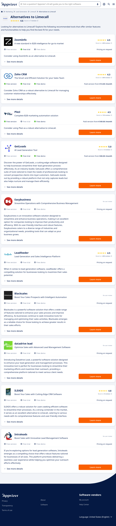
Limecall (33, 12)
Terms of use (7, 510)
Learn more (95, 60)
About (43, 500)
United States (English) (101, 516)
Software (44, 504)
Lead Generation (21, 12)
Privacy (5, 501)
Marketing (9, 12)
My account (84, 500)
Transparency (7, 505)
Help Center (84, 504)
